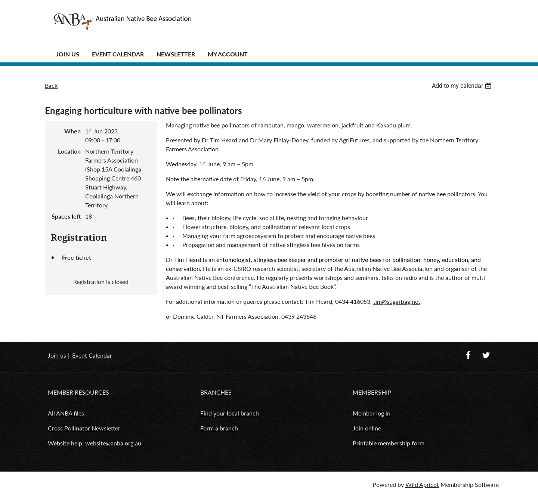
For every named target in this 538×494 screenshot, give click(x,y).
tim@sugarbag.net (396, 301)
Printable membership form (388, 443)
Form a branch (219, 428)
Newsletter (176, 54)
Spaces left (66, 216)
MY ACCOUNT (228, 54)
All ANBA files (66, 413)
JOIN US (67, 54)
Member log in (371, 413)
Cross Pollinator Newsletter (84, 428)
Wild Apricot (422, 484)
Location (69, 151)
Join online (367, 428)
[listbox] (462, 85)
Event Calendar (118, 54)
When (72, 131)
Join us (57, 355)
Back (51, 85)
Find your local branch (229, 413)
